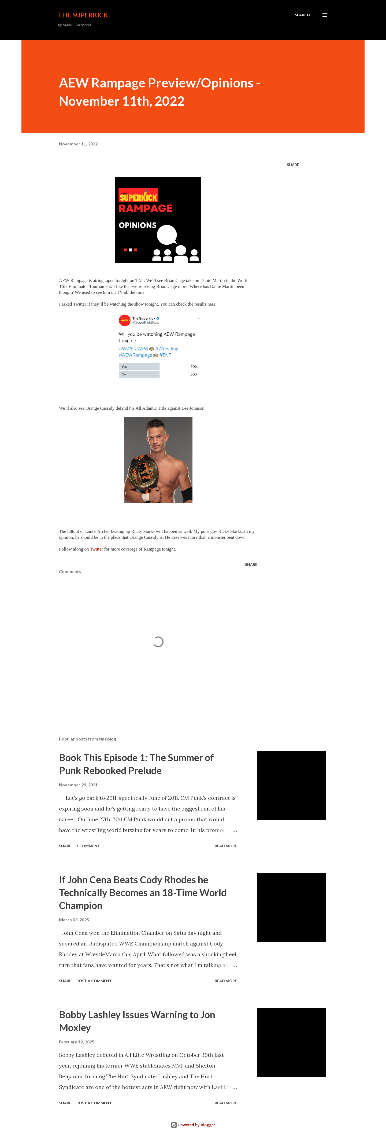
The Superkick (83, 15)
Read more (226, 846)
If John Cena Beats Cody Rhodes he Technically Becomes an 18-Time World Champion (143, 892)
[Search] (302, 15)
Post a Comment (94, 980)
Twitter (96, 549)
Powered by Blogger (193, 1124)
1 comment (88, 846)
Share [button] (293, 164)
